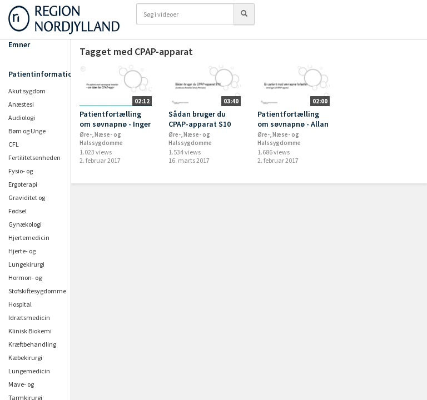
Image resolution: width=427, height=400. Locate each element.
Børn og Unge (27, 131)
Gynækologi (25, 224)
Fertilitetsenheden (34, 157)
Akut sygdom (27, 91)
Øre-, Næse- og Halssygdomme (101, 139)
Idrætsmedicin (29, 317)
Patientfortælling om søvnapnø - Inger (115, 119)
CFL (13, 144)
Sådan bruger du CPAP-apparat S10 (199, 119)
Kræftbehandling (32, 344)
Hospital (20, 304)
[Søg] (244, 13)
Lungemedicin (29, 371)
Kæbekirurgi (25, 357)
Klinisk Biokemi (30, 331)
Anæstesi (21, 104)
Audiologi (21, 117)
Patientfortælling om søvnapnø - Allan (293, 119)
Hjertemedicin (28, 237)
